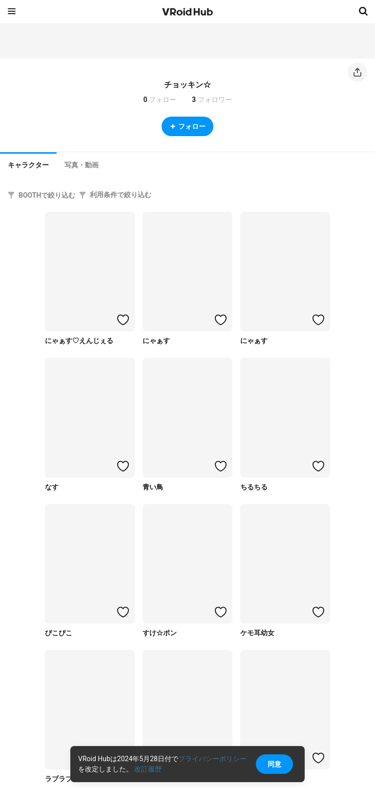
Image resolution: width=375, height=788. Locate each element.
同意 (274, 764)
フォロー (187, 126)
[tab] (28, 164)
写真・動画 (81, 165)
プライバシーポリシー (212, 759)
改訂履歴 (148, 769)
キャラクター (28, 165)
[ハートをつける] (123, 319)
